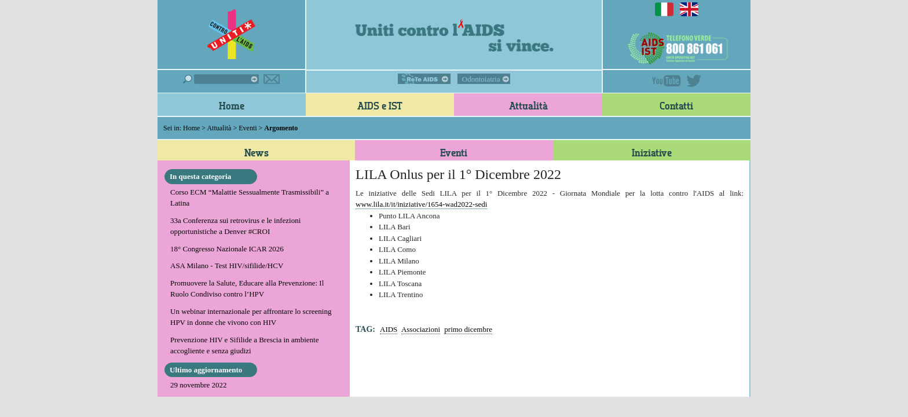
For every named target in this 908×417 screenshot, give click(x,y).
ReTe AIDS (424, 79)
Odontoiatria (481, 79)
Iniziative (652, 152)
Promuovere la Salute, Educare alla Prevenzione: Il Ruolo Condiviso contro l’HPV (247, 289)
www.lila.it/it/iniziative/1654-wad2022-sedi (421, 204)
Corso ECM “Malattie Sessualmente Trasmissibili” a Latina (249, 198)
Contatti (676, 105)
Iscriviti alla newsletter (271, 79)
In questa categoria (200, 176)
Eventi (248, 128)
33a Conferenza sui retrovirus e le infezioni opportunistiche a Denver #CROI (235, 226)
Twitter (694, 80)
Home (231, 105)
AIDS (388, 329)
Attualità (528, 105)
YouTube (666, 80)
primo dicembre (468, 329)
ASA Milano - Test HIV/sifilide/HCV (226, 265)
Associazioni (420, 329)
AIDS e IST (379, 105)
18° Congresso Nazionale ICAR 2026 (227, 248)
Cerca (221, 79)
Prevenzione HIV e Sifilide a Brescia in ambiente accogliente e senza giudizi (244, 345)
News (256, 152)
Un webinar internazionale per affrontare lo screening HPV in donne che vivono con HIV (250, 317)
